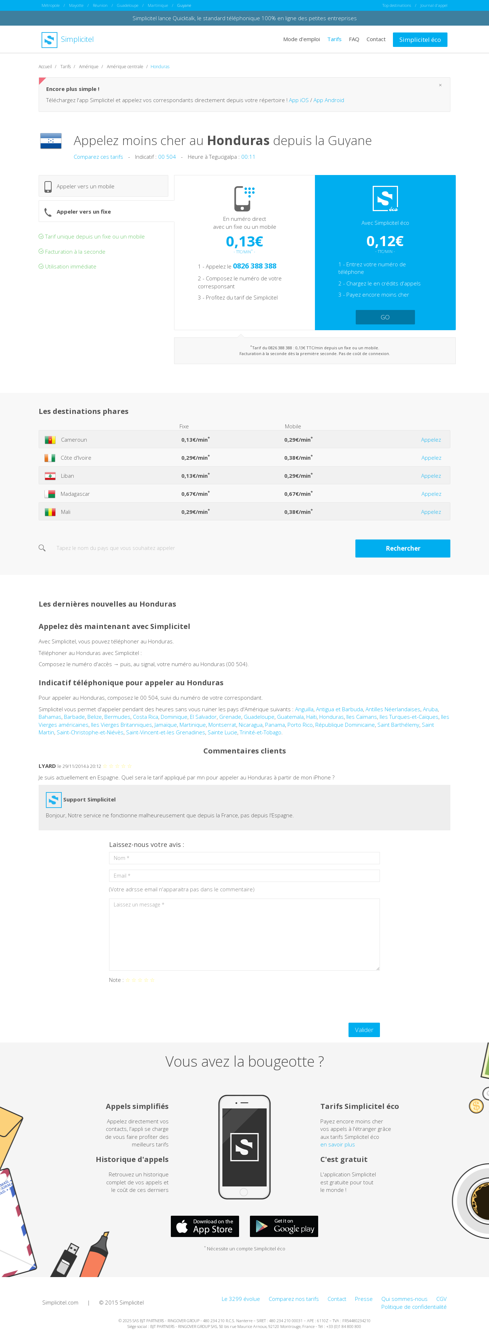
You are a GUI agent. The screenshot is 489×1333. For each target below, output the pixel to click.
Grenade (230, 716)
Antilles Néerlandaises (392, 709)
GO (385, 317)
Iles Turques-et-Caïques (409, 716)
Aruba (430, 709)
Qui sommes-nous (404, 1298)
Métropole (51, 5)
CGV (441, 1298)
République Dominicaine (345, 724)
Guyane (184, 5)
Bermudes (117, 716)
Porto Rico (300, 724)
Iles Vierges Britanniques (121, 724)
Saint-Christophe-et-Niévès (90, 732)
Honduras (331, 716)
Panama (275, 724)
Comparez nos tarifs (294, 1298)
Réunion (100, 5)
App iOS (299, 100)
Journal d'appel (433, 5)
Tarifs (334, 39)
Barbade (74, 716)
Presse (364, 1298)
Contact (376, 39)
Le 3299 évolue (241, 1298)
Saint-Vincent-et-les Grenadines (165, 732)
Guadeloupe (127, 5)
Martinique (158, 5)
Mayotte (76, 5)
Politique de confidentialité (414, 1306)
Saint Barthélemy (398, 724)
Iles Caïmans (361, 716)
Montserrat (222, 724)
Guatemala (290, 716)
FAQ (354, 39)
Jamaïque (166, 724)
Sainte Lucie (222, 732)
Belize (94, 716)
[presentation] (164, 1003)
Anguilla (304, 709)
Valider (364, 1030)
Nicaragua (251, 724)
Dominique (174, 716)
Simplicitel (68, 39)
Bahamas (50, 716)
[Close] (440, 85)
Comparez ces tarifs (98, 156)
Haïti (311, 716)
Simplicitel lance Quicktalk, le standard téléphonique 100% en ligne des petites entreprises (245, 18)
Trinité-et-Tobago (260, 732)
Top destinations (396, 5)
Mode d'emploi (301, 39)
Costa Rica (145, 716)
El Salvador (203, 716)
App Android (328, 100)
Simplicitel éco (420, 39)
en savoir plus (337, 1144)
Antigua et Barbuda (339, 709)
